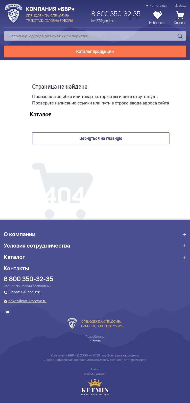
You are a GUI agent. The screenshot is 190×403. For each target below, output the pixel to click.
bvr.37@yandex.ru (103, 21)
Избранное (157, 18)
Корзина (180, 18)
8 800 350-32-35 (116, 14)
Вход (180, 5)
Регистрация (157, 5)
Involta (96, 341)
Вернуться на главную (100, 138)
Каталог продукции (95, 52)
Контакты (16, 268)
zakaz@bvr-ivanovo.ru (27, 301)
